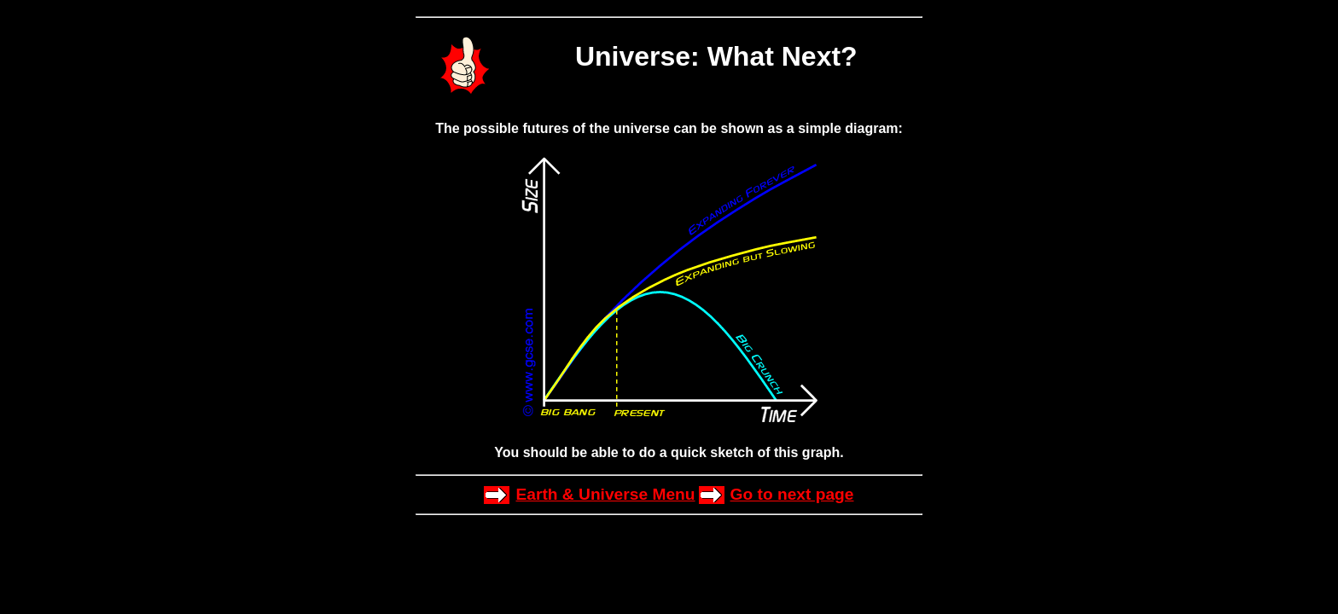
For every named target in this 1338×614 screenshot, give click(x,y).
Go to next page (792, 494)
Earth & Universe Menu (605, 494)
